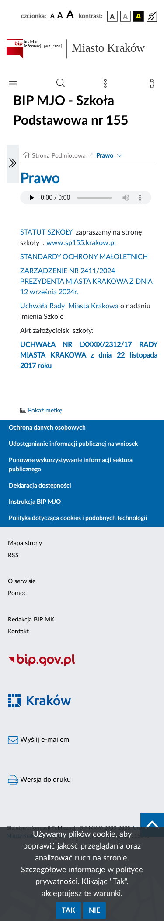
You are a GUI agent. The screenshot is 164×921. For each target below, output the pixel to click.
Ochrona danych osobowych (47, 428)
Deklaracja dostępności (40, 486)
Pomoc (17, 593)
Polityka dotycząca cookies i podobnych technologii (78, 518)
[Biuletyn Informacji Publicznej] (82, 665)
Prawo (104, 156)
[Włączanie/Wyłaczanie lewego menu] (13, 164)
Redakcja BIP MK (31, 620)
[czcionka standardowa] (52, 16)
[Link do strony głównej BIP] (82, 48)
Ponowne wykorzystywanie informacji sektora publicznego (71, 465)
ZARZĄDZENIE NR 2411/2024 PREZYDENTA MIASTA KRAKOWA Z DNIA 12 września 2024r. (86, 281)
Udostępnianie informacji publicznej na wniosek (73, 444)
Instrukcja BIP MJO (35, 502)
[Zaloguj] (153, 86)
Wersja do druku (39, 780)
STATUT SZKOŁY (46, 232)
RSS (13, 556)
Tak (68, 910)
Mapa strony (25, 543)
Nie (94, 910)
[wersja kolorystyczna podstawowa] (112, 16)
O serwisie (21, 581)
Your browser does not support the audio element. (85, 197)
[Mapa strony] (107, 86)
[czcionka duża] (71, 15)
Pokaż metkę (45, 411)
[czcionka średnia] (60, 16)
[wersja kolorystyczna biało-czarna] (125, 16)
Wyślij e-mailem (38, 740)
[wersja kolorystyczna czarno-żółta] (138, 16)
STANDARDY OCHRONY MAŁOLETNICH (84, 256)
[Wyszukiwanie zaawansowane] (60, 83)
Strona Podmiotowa (59, 156)
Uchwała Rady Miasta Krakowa (69, 306)
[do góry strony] (152, 825)
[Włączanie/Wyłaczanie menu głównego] (13, 85)
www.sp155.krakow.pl (81, 242)
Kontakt (18, 631)
